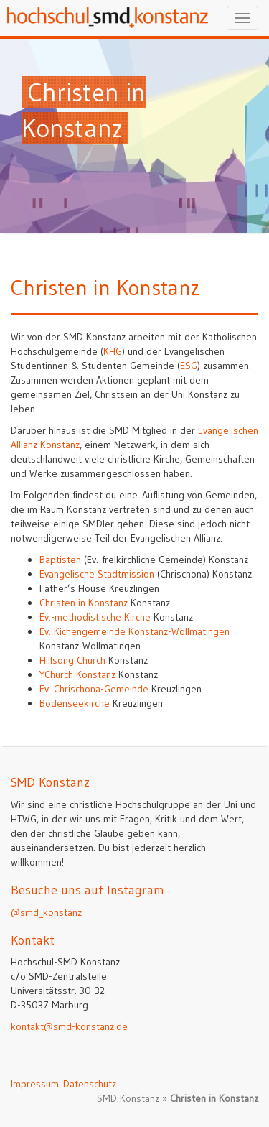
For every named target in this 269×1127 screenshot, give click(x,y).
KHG (112, 351)
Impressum (35, 1083)
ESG (188, 365)
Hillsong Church (72, 660)
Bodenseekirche (74, 703)
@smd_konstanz (46, 912)
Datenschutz (89, 1083)
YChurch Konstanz (77, 674)
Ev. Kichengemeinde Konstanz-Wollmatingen (134, 631)
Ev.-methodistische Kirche (95, 617)
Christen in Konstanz (83, 602)
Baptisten (60, 559)
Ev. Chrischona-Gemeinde (93, 688)
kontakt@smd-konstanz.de (69, 1026)
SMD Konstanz (128, 1098)
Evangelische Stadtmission (96, 573)
